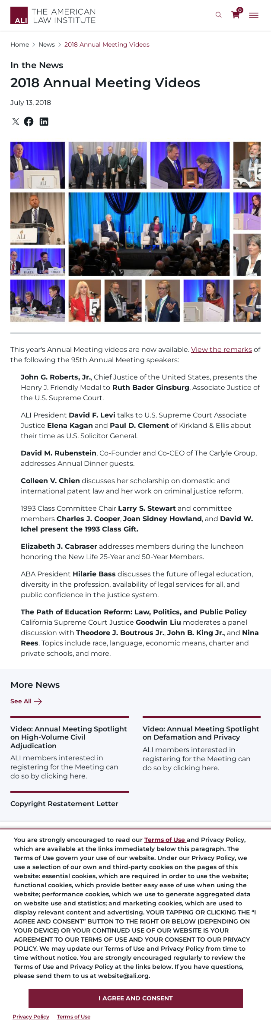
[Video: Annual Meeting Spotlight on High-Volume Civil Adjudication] (69, 748)
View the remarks (221, 349)
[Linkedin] (43, 121)
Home (19, 44)
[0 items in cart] (235, 15)
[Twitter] (15, 121)
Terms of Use (73, 1016)
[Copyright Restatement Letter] (69, 799)
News (46, 44)
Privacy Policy (31, 1016)
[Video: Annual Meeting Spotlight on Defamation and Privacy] (202, 744)
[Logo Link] (53, 15)
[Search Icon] (219, 15)
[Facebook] (28, 121)
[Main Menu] (254, 15)
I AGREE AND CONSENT (136, 998)
